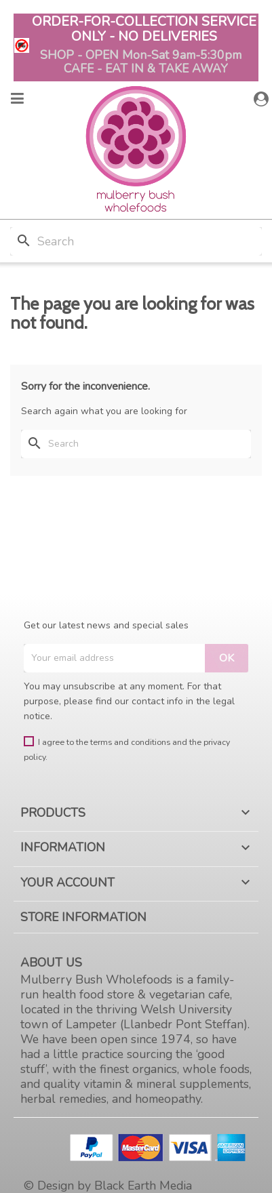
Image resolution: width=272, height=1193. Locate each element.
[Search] (136, 241)
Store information (83, 917)
